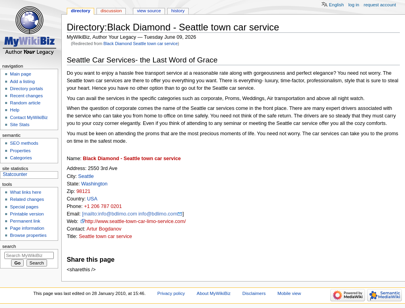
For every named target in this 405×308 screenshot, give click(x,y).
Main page (20, 74)
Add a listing (22, 81)
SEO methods (24, 143)
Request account (380, 4)
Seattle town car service (105, 236)
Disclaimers (254, 293)
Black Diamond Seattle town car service (141, 43)
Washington (94, 184)
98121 (83, 191)
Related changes (27, 199)
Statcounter (15, 174)
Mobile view (289, 293)
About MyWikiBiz (214, 293)
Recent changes (26, 95)
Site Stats (19, 124)
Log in (353, 4)
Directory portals (26, 88)
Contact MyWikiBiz (28, 117)
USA (92, 199)
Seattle (86, 176)
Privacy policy (171, 293)
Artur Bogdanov (104, 229)
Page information (27, 228)
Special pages (24, 206)
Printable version (27, 214)
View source (149, 10)
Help (14, 110)
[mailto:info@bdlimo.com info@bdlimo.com (129, 214)
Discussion (110, 10)
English (336, 4)
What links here (25, 192)
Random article (25, 102)
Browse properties (28, 235)
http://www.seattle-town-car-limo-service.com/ (135, 221)
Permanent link (25, 221)
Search (9, 246)
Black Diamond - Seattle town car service (132, 158)
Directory (80, 10)
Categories (21, 157)
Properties (20, 150)
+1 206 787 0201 (103, 206)
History (178, 10)
